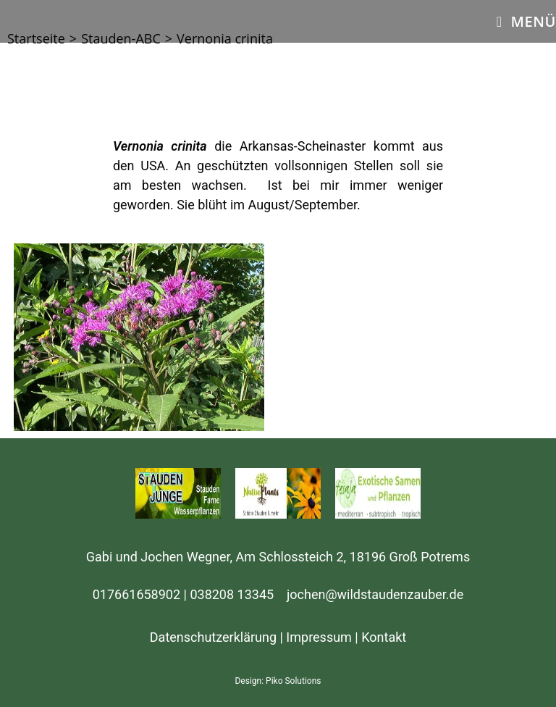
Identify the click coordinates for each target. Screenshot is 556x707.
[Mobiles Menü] (526, 21)
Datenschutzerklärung (213, 637)
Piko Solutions (293, 681)
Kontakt (383, 637)
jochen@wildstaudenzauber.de (375, 594)
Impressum (319, 637)
